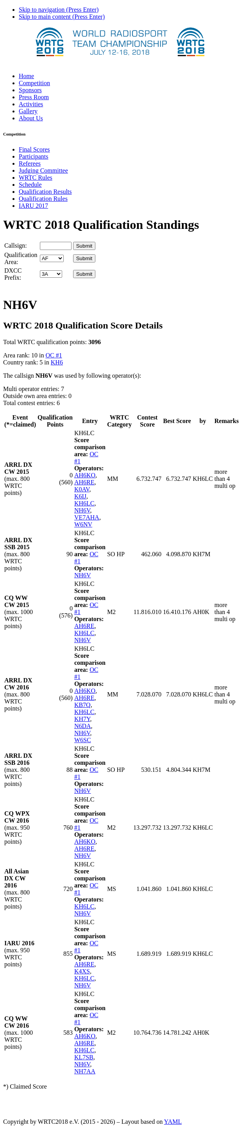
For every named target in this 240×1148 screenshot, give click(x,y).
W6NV (83, 524)
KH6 (57, 362)
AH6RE (84, 482)
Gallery (28, 111)
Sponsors (30, 90)
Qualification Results (45, 191)
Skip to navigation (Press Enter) (59, 9)
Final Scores (34, 149)
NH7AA (84, 1071)
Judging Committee (43, 170)
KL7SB (83, 1057)
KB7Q (82, 705)
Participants (33, 156)
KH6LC (84, 503)
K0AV (82, 489)
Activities (31, 104)
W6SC (82, 740)
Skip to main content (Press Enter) (62, 16)
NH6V (82, 510)
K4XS (82, 971)
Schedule (30, 184)
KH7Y (82, 719)
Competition (34, 83)
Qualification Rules (43, 198)
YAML (173, 1121)
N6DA (82, 726)
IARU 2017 (33, 205)
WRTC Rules (35, 177)
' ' (52, 258)
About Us (31, 118)
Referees (30, 163)
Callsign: (15, 245)
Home (26, 76)
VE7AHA (86, 517)
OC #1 (53, 355)
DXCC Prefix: (12, 274)
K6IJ (80, 496)
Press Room (34, 97)
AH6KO (84, 475)
